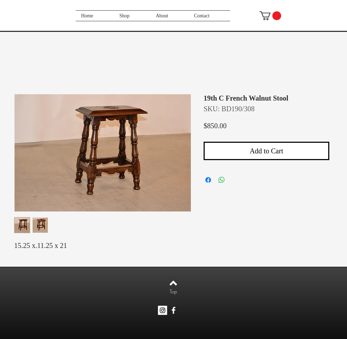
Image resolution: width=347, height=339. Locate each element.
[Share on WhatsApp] (221, 180)
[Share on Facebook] (208, 180)
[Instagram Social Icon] (162, 310)
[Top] (173, 291)
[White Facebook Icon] (173, 310)
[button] (270, 15)
